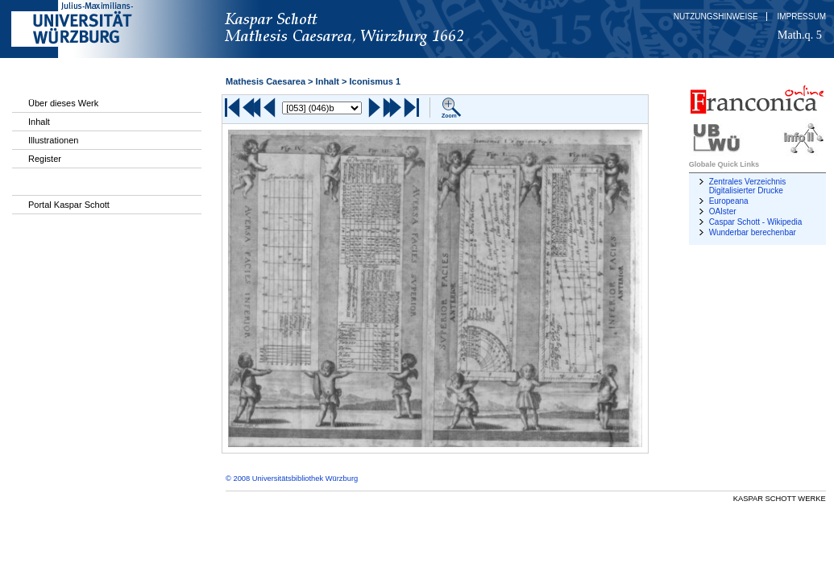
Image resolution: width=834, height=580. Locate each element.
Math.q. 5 (800, 34)
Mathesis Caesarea (265, 81)
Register (44, 159)
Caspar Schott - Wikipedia (756, 222)
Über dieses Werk (63, 103)
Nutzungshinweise (716, 16)
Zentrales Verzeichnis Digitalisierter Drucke (747, 186)
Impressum (801, 16)
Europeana (729, 201)
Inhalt (39, 121)
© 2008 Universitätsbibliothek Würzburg (292, 478)
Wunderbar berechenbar (752, 232)
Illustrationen (53, 140)
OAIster (722, 211)
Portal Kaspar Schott (69, 204)
